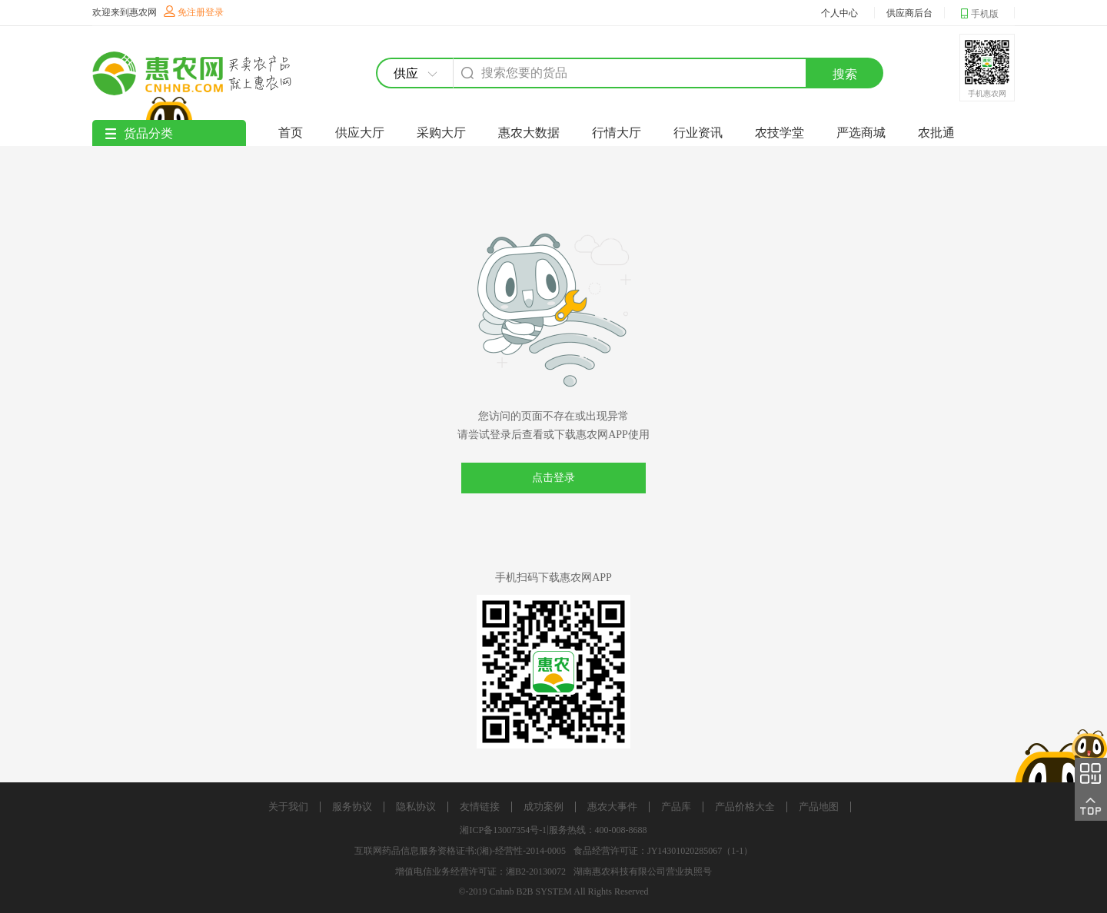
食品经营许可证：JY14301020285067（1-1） (663, 850)
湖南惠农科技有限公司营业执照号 (642, 871)
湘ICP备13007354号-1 (503, 830)
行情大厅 (616, 132)
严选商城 (861, 132)
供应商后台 (909, 13)
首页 (290, 132)
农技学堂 (779, 132)
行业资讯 (698, 132)
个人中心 (839, 13)
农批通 (936, 132)
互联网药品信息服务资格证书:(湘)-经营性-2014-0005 (460, 850)
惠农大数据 (529, 132)
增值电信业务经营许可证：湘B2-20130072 (480, 871)
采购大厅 (441, 132)
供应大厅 (359, 132)
